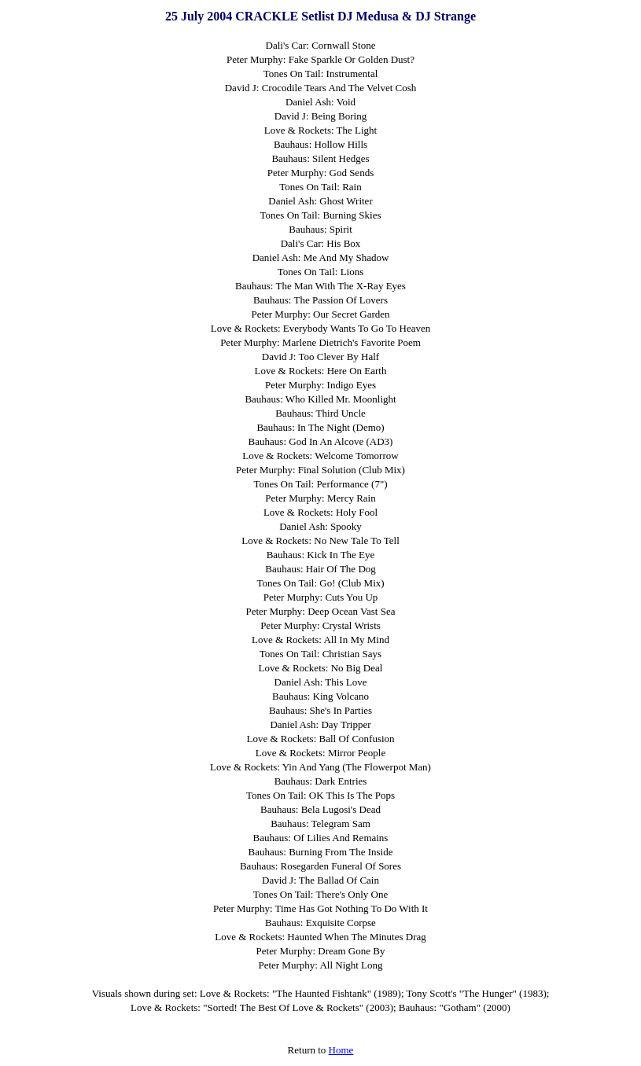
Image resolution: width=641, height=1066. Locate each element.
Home (341, 1050)
